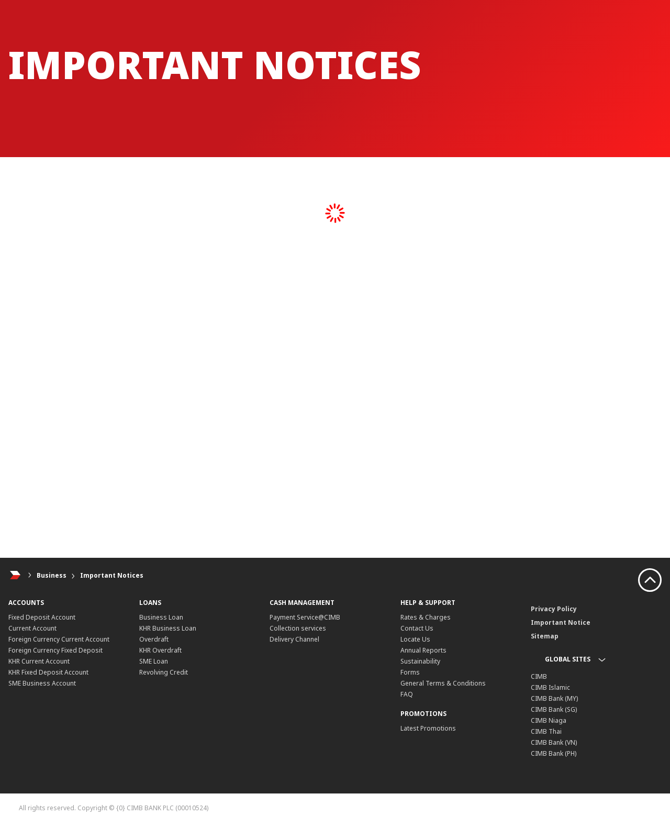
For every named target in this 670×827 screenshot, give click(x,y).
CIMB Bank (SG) (554, 709)
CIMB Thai (546, 731)
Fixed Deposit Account (41, 617)
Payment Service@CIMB (305, 617)
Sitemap (545, 636)
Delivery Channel (294, 639)
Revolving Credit (163, 672)
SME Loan (153, 661)
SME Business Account (42, 683)
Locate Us (415, 639)
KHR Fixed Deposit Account (48, 672)
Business (51, 575)
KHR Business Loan (167, 628)
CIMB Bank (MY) (554, 698)
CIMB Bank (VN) (554, 742)
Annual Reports (423, 650)
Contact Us (416, 628)
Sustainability (420, 661)
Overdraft (154, 639)
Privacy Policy (554, 608)
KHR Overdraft (160, 650)
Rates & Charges (425, 617)
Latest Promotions (428, 728)
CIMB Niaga (548, 720)
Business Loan (161, 617)
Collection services (298, 628)
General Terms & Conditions (443, 683)
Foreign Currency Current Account (58, 639)
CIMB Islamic (550, 687)
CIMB (539, 676)
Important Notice (560, 622)
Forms (410, 672)
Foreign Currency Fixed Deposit (55, 650)
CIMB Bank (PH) (553, 753)
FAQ (406, 694)
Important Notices (111, 575)
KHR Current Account (39, 661)
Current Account (32, 628)
